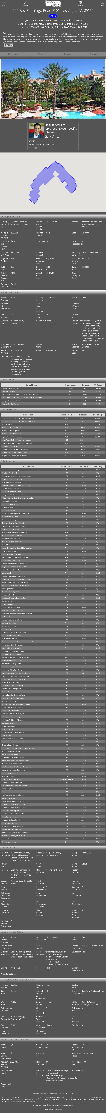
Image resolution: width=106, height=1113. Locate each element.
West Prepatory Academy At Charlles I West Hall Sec (20, 394)
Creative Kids (6, 736)
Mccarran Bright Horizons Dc (12, 535)
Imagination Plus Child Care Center (14, 567)
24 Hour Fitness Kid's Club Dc (12, 560)
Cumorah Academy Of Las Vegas (13, 714)
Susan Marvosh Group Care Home (13, 770)
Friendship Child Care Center (12, 660)
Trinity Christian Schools (10, 504)
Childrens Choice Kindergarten (12, 470)
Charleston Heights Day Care (12, 667)
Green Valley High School (10, 404)
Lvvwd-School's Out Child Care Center (15, 582)
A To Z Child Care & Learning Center (14, 632)
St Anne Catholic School (10, 517)
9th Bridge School (8, 589)
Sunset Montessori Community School (15, 761)
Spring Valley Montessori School (13, 801)
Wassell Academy (8, 573)
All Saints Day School (9, 729)
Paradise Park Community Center (13, 576)
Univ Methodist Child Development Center (16, 476)
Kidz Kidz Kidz (6, 629)
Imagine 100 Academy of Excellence (14, 456)
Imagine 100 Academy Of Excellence (14, 452)
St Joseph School (8, 595)
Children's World (7, 604)
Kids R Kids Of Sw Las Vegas (11, 654)
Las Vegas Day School (9, 623)
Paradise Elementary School (11, 388)
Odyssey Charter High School (12, 431)
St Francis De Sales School (11, 820)
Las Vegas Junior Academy (11, 717)
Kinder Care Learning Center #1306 (14, 679)
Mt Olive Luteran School (10, 701)
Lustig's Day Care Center (10, 789)
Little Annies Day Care (9, 639)
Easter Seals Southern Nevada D (13, 742)
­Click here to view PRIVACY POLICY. (25, 1101)
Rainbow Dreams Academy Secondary (15, 449)
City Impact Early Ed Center (11, 488)
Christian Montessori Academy (12, 685)
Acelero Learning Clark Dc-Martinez (14, 786)
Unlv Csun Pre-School (9, 473)
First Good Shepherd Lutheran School (15, 598)
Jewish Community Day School (12, 570)
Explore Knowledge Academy (12, 437)
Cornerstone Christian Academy (13, 645)
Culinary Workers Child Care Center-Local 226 (17, 498)
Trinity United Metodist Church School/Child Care (19, 748)
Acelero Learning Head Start (12, 554)
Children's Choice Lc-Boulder (12, 782)
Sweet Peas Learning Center (11, 664)
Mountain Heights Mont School (13, 523)
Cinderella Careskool (9, 551)
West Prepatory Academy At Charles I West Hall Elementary (23, 398)
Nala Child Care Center (9, 626)
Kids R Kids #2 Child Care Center (13, 651)
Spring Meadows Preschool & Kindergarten (17, 548)
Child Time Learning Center (11, 811)
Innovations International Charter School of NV (18, 418)
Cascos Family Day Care (10, 823)
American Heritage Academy (12, 779)
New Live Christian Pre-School (12, 610)
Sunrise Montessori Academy (12, 620)
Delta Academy (7, 424)
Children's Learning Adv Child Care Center (16, 579)
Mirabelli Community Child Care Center (15, 832)
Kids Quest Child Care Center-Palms (14, 495)
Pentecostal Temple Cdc (10, 692)
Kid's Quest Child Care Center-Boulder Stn (16, 767)
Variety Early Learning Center (12, 689)
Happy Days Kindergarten (11, 520)
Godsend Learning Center (10, 682)
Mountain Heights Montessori (12, 542)
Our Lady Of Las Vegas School (12, 592)
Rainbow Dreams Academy (11, 446)
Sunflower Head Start (9, 723)
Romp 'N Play (6, 545)
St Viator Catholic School (10, 529)
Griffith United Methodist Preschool (14, 564)
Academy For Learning (9, 501)
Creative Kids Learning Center (12, 739)
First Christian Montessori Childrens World (17, 614)
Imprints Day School (9, 773)
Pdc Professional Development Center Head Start (19, 642)
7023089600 (51, 221)
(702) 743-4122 (35, 148)
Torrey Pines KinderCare (10, 711)
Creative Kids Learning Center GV (13, 839)
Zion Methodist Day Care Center (13, 795)
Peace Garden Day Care (10, 817)
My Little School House (10, 745)
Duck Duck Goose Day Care (11, 539)
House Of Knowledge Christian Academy (16, 657)
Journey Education (8, 798)
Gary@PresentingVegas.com (41, 144)
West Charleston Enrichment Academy (15, 557)
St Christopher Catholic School (12, 829)
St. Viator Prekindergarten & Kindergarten (16, 514)
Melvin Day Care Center (10, 754)
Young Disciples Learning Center (13, 732)
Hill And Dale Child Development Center (16, 704)
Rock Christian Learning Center (13, 757)
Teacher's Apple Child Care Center (13, 526)
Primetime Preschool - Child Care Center (16, 676)
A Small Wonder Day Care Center (13, 698)
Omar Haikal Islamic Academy (12, 648)
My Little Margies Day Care (11, 751)
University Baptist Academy (11, 482)
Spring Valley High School (11, 401)
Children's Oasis (7, 507)
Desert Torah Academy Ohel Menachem (15, 585)
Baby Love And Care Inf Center (12, 720)
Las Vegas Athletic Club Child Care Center (16, 485)
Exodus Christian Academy (11, 607)
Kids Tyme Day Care (8, 510)
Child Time (5, 792)
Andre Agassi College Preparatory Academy (17, 440)
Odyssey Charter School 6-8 (11, 434)
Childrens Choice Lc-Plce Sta (12, 479)
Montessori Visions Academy (12, 764)
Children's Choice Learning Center (14, 804)
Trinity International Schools (12, 635)
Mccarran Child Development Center (14, 532)
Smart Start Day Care (9, 726)
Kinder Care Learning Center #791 (13, 707)
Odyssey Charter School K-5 (11, 427)
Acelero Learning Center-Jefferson (14, 695)
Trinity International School (12, 492)
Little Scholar (6, 617)
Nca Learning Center (9, 601)
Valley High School (8, 391)
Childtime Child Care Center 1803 (13, 814)
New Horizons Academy (10, 842)
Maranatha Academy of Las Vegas (13, 836)
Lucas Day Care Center (9, 776)
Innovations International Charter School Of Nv (18, 421)
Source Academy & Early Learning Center (16, 673)
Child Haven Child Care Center (12, 670)
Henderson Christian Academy (12, 826)
